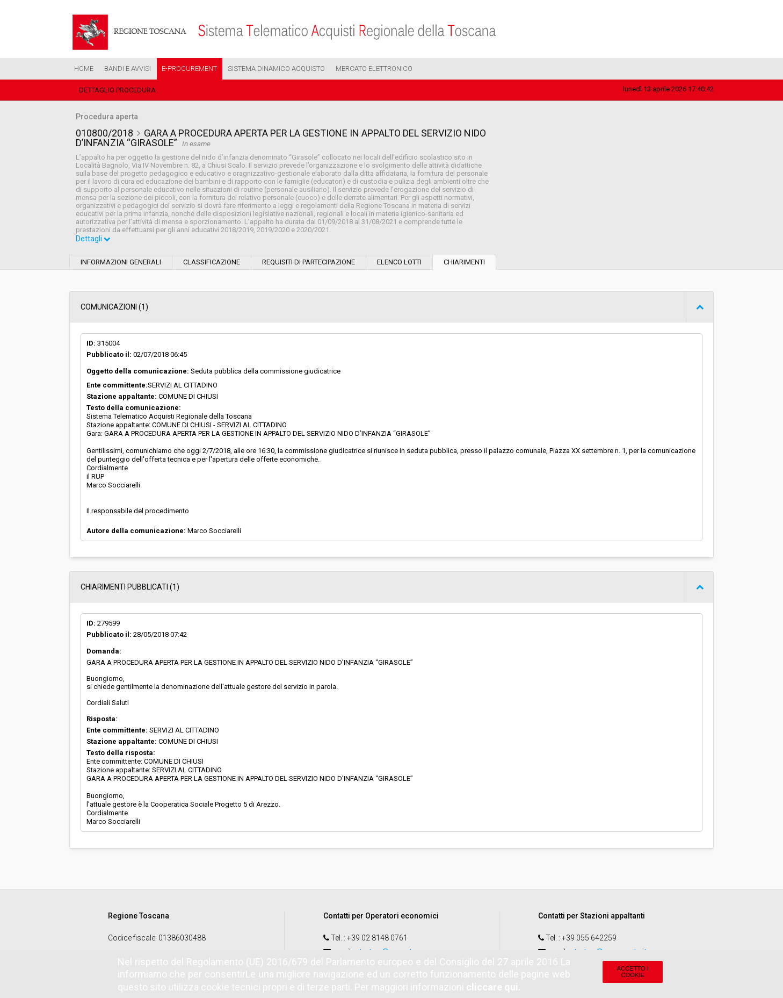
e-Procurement (189, 68)
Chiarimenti (464, 263)
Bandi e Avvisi (127, 68)
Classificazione (211, 263)
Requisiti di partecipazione (308, 263)
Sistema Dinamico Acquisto (276, 68)
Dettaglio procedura (117, 90)
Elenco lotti (399, 263)
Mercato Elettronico (374, 68)
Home (83, 68)
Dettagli (93, 239)
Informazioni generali (121, 263)
